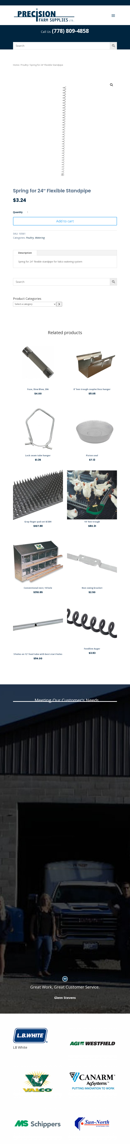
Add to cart (65, 221)
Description (25, 252)
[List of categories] (34, 304)
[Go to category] (59, 304)
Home (16, 64)
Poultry (24, 64)
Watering (40, 237)
